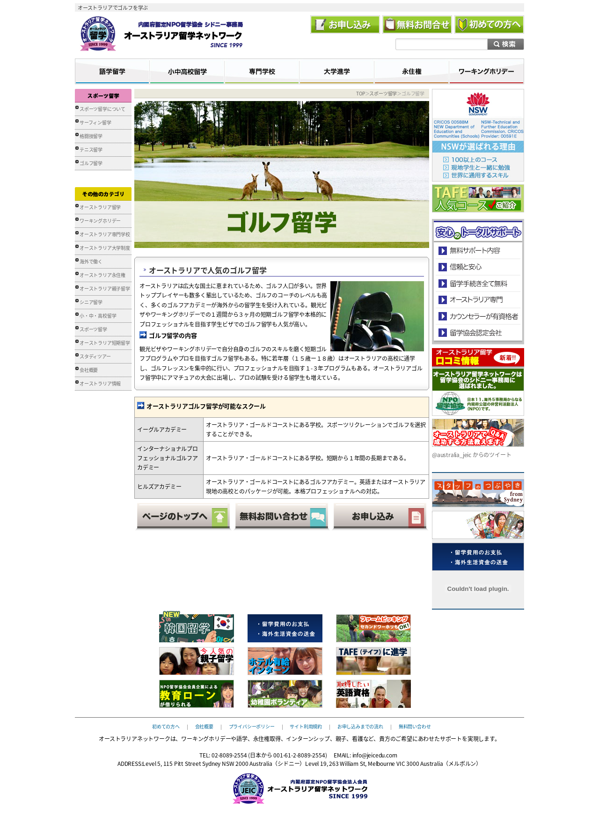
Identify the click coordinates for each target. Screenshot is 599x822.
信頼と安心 (478, 267)
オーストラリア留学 (100, 207)
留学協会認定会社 (477, 332)
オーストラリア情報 (100, 383)
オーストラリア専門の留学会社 (477, 299)
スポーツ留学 (93, 329)
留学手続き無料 (477, 283)
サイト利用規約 (306, 726)
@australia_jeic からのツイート (471, 455)
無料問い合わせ (415, 726)
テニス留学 (91, 149)
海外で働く (91, 261)
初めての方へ (166, 726)
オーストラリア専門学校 (105, 234)
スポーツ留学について (102, 108)
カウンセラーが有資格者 (477, 316)
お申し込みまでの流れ (360, 726)
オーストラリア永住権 (102, 274)
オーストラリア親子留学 (105, 288)
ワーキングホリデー (100, 220)
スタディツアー (95, 356)
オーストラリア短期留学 (105, 342)
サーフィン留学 (95, 122)
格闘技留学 (91, 135)
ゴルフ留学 (91, 163)
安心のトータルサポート (478, 250)
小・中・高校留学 (98, 315)
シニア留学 (91, 302)
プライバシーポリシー (252, 726)
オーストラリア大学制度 (105, 247)
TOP (360, 93)
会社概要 (89, 369)
